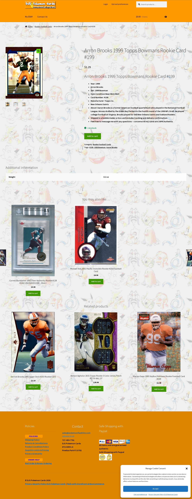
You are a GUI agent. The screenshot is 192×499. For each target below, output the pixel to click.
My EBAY (29, 16)
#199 (91, 147)
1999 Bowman (99, 147)
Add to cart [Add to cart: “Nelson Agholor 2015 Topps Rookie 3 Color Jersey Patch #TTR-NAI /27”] (96, 388)
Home (30, 26)
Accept (156, 488)
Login (106, 4)
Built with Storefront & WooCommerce (85, 483)
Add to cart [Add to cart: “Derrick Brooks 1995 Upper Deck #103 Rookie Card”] (33, 387)
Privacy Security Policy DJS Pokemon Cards (163, 494)
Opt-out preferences (140, 494)
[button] (186, 468)
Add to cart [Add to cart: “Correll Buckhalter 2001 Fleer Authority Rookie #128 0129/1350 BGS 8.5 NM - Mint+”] (33, 293)
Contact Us (42, 16)
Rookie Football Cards (43, 26)
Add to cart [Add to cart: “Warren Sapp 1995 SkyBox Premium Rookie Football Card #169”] (159, 389)
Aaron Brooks (111, 147)
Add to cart (92, 136)
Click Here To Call (68, 436)
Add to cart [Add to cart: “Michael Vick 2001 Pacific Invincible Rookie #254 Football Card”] (96, 281)
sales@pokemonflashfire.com (76, 432)
